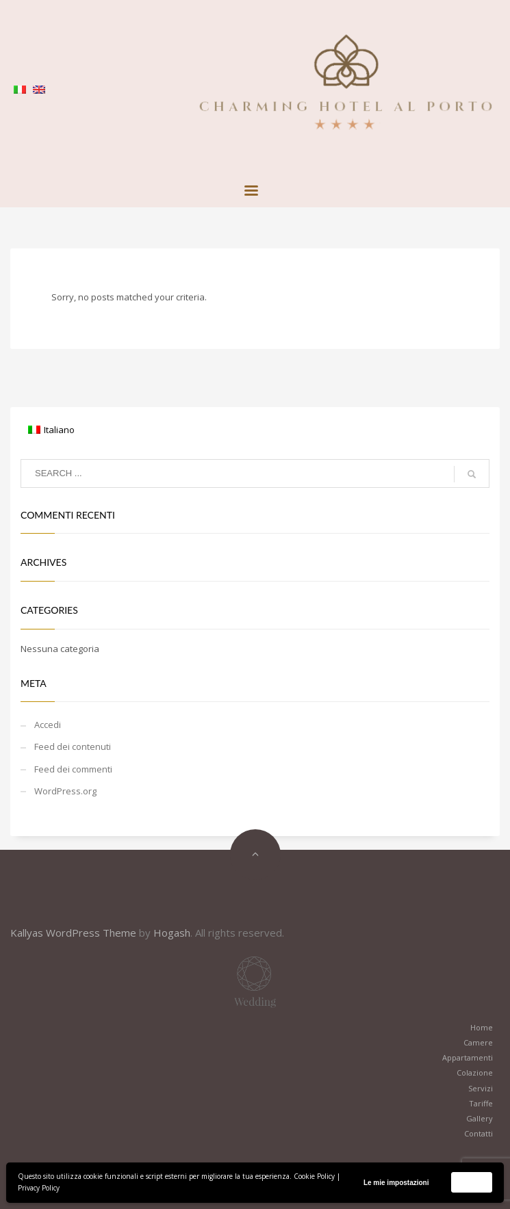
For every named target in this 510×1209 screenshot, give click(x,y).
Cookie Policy (314, 1176)
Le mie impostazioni (396, 1182)
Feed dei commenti (73, 769)
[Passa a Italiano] (51, 430)
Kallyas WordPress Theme (73, 932)
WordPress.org (65, 791)
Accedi (47, 724)
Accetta (471, 1182)
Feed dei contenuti (72, 746)
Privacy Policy (39, 1188)
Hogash (171, 932)
